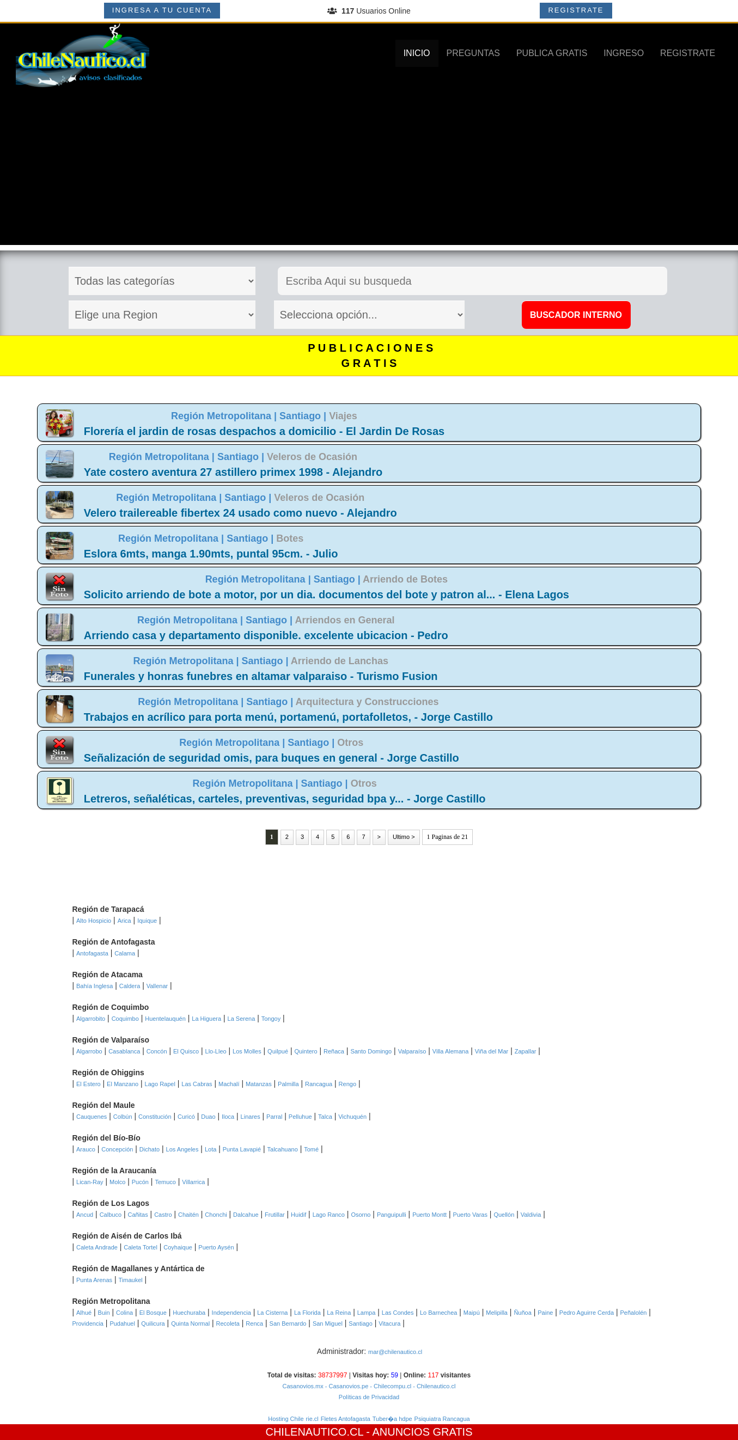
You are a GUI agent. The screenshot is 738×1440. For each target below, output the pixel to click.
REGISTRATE (575, 10)
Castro (163, 1214)
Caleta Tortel (140, 1247)
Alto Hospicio (93, 920)
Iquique (147, 920)
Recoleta (228, 1323)
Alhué (84, 1312)
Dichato (149, 1149)
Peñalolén (633, 1312)
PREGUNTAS (473, 53)
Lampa (366, 1312)
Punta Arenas (94, 1280)
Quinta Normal (190, 1323)
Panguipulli (391, 1214)
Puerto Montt (429, 1214)
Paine (545, 1312)
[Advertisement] (369, 169)
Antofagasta (92, 953)
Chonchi (216, 1214)
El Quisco (186, 1051)
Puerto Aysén (216, 1247)
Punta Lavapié (242, 1149)
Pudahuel (122, 1323)
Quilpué (277, 1051)
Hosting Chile (285, 1419)
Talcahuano (282, 1149)
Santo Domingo (371, 1051)
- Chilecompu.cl (389, 1386)
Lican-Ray (89, 1182)
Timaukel (131, 1280)
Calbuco (110, 1214)
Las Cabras (196, 1084)
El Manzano (122, 1084)
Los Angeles (182, 1149)
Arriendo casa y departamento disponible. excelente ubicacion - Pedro (266, 635)
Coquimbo (125, 1018)
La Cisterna (272, 1312)
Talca (325, 1116)
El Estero (88, 1084)
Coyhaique (177, 1247)
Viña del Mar (492, 1051)
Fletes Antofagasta (345, 1419)
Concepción (117, 1149)
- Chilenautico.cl (433, 1386)
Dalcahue (245, 1214)
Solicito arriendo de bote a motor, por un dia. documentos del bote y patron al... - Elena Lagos (326, 594)
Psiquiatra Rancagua (442, 1419)
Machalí (229, 1084)
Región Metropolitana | (225, 415)
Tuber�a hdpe (392, 1419)
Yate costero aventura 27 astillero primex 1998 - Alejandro (233, 472)
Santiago (360, 1323)
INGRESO (623, 53)
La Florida (307, 1312)
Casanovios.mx (303, 1386)
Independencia (231, 1312)
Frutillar (275, 1214)
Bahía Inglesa (94, 986)
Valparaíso (412, 1051)
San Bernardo (288, 1323)
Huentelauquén (165, 1018)
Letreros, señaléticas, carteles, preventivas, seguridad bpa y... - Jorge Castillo (285, 799)
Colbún (122, 1116)
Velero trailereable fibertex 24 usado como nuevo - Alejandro (240, 513)
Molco (117, 1182)
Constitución (155, 1116)
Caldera (130, 986)
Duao (208, 1116)
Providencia (87, 1323)
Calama (124, 953)
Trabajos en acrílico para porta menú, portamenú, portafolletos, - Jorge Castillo (288, 717)
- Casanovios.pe (346, 1386)
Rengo (347, 1084)
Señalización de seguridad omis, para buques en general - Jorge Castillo (271, 758)
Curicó (186, 1116)
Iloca (228, 1116)
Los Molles (247, 1051)
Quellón (503, 1214)
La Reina (339, 1312)
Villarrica (193, 1182)
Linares (250, 1116)
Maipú (471, 1312)
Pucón (140, 1182)
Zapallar (525, 1051)
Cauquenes (91, 1116)
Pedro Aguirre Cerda (586, 1312)
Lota (210, 1149)
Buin (104, 1312)
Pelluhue (300, 1116)
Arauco (85, 1149)
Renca (254, 1323)
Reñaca (334, 1051)
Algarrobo (89, 1051)
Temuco (165, 1182)
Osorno (360, 1214)
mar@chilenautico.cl (395, 1352)
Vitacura (389, 1323)
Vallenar (157, 986)
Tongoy (270, 1018)
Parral (274, 1116)
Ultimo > (404, 837)
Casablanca (124, 1051)
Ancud (84, 1214)
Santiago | (304, 415)
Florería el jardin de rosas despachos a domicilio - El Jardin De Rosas (264, 431)
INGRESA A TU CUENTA (162, 10)
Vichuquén (352, 1116)
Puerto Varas (470, 1214)
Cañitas (137, 1214)
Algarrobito (90, 1018)
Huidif (298, 1214)
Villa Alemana (450, 1051)
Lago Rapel (160, 1084)
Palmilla (288, 1084)
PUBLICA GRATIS (551, 53)
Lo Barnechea (439, 1312)
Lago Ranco (329, 1214)
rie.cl (312, 1419)
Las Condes (398, 1312)
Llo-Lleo (216, 1051)
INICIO (417, 53)
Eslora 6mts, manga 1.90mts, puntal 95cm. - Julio (211, 554)
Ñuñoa (522, 1312)
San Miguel (328, 1323)
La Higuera (206, 1018)
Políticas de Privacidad (369, 1397)
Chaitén (188, 1214)
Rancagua (318, 1084)
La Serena (241, 1018)
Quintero (305, 1051)
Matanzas (259, 1084)
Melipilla (497, 1312)
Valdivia (531, 1214)
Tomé (311, 1149)
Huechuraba (189, 1312)
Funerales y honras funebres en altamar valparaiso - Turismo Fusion (261, 676)
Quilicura (152, 1323)
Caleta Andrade (97, 1247)
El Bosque (153, 1312)
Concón (157, 1051)
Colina (124, 1312)
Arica (124, 920)
